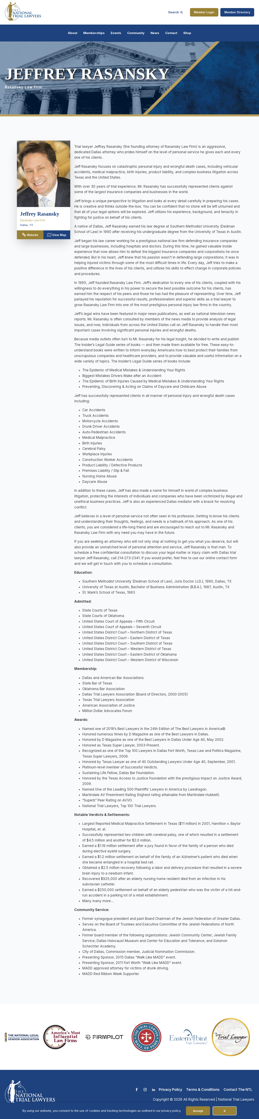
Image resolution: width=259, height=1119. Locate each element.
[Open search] (175, 12)
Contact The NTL (238, 1090)
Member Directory (237, 12)
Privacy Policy (170, 1090)
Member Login (204, 12)
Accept (198, 1111)
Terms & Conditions (203, 1090)
